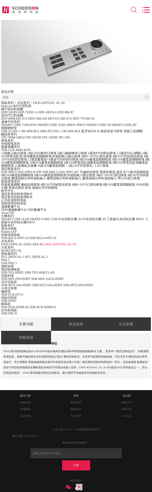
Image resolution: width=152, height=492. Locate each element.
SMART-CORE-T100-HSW (19, 125)
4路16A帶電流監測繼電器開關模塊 (88, 162)
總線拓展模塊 (30, 184)
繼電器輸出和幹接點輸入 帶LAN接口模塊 (111, 178)
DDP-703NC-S (27, 112)
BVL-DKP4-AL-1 (12, 257)
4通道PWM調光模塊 (102, 153)
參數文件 (126, 402)
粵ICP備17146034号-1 (25, 436)
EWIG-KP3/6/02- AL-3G (49, 103)
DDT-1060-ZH (37, 118)
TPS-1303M (49, 137)
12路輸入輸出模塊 (13, 153)
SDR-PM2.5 (9, 263)
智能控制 (25, 402)
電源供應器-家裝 (19, 187)
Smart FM (7, 213)
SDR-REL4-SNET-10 (15, 238)
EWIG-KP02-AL (12, 244)
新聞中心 (76, 409)
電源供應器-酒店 (111, 172)
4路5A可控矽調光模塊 (55, 184)
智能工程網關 (133, 131)
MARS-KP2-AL (11, 250)
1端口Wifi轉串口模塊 (41, 153)
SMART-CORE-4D (124, 125)
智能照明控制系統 (13, 203)
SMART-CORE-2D (98, 125)
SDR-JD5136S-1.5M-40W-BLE (60, 131)
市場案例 (25, 409)
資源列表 (25, 415)
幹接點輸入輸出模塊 (66, 156)
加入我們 (76, 415)
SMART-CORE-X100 (15, 219)
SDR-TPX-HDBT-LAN (39, 272)
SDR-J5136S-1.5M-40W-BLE (20, 131)
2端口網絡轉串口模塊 (72, 153)
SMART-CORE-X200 (51, 125)
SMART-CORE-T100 (43, 219)
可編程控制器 (89, 172)
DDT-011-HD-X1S (60, 118)
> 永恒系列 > (24, 103)
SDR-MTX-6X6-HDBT (47, 285)
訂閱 (76, 465)
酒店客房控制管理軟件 (17, 197)
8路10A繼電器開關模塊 (128, 159)
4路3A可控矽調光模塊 (127, 156)
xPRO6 (70, 125)
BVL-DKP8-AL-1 (36, 257)
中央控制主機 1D (70, 219)
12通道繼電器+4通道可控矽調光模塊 (53, 159)
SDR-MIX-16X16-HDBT (47, 279)
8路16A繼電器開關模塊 (50, 175)
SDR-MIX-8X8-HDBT (15, 279)
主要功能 (26, 324)
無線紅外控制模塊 (44, 187)
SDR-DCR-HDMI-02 (15, 307)
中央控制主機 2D (94, 219)
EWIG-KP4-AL (33, 244)
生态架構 (126, 324)
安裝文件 (126, 409)
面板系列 (7, 103)
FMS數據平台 (37, 209)
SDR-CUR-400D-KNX (16, 150)
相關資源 (26, 337)
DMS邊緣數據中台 (14, 209)
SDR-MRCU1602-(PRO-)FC (60, 172)
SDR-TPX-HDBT (12, 272)
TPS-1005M (33, 137)
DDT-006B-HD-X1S (14, 118)
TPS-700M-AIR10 (13, 137)
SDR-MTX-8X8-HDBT (78, 285)
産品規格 (76, 324)
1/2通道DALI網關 (129, 153)
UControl (127, 415)
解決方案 (25, 395)
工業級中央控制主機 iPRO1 (125, 219)
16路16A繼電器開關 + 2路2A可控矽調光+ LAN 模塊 (73, 165)
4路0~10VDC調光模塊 (96, 156)
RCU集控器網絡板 (136, 172)
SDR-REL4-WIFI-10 (42, 238)
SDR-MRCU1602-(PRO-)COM (21, 172)
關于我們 (76, 402)
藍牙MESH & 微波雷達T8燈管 (102, 131)
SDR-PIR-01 (9, 313)
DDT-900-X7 (65, 112)
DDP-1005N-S (47, 112)
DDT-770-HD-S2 (83, 118)
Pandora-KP (8, 231)
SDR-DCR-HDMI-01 (42, 307)
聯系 (76, 395)
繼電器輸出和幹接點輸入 (28, 178)
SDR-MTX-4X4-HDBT (16, 285)
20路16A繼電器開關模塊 (46, 162)
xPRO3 (80, 125)
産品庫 (127, 395)
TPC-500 (63, 137)
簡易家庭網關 (10, 184)
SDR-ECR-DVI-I (12, 294)
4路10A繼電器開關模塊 (95, 159)
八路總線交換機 (26, 165)
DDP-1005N (9, 112)
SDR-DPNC (9, 301)
